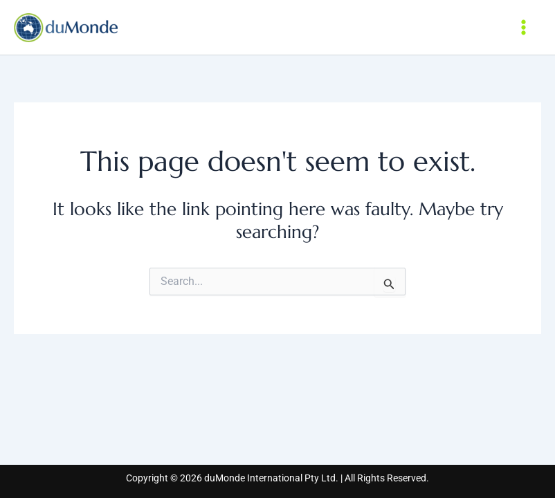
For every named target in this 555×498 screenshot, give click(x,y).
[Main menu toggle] (524, 27)
